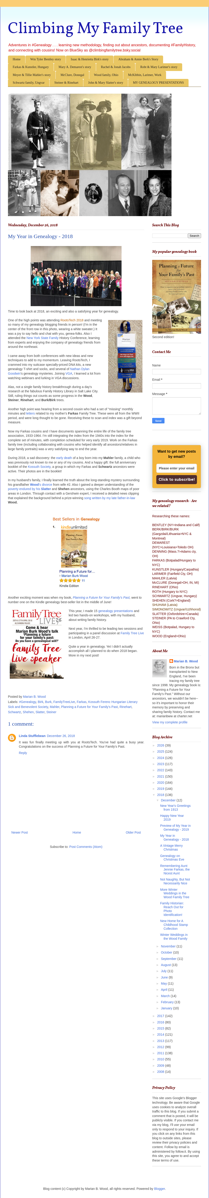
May (164, 983)
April (164, 989)
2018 (161, 795)
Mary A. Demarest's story (75, 67)
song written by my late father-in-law (109, 498)
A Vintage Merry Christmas (171, 847)
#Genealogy (27, 702)
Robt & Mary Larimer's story (158, 67)
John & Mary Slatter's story (105, 82)
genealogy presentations (115, 611)
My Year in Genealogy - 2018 (174, 837)
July (164, 971)
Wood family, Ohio (106, 75)
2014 (161, 1034)
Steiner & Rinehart (66, 82)
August (166, 965)
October (167, 952)
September (169, 959)
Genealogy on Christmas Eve (172, 857)
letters (30, 413)
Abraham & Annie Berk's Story (138, 59)
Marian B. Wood (186, 661)
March (166, 996)
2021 (161, 776)
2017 (161, 1016)
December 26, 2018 (61, 736)
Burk (48, 702)
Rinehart (125, 707)
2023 (161, 764)
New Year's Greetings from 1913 (175, 807)
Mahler (54, 707)
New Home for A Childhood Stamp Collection (174, 924)
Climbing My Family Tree (95, 29)
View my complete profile (169, 722)
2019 (161, 789)
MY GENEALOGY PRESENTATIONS (158, 82)
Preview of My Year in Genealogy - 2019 (175, 827)
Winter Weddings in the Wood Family (174, 936)
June (165, 977)
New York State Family (43, 338)
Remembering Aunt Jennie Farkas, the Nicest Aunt (175, 869)
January (167, 1008)
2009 (161, 1065)
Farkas (82, 702)
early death (64, 458)
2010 (161, 1059)
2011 (161, 1053)
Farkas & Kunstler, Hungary (31, 67)
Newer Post (19, 832)
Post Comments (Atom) (85, 847)
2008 (161, 1072)
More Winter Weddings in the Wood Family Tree (174, 893)
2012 (161, 1047)
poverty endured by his (24, 489)
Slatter (46, 489)
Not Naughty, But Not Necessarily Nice (175, 881)
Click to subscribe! (177, 479)
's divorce (41, 484)
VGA (68, 373)
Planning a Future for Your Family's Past (101, 597)
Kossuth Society (39, 466)
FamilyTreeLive (64, 702)
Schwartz (14, 712)
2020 (161, 782)
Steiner (51, 712)
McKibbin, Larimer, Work (145, 75)
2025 (161, 751)
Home (16, 59)
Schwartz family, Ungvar (29, 82)
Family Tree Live (132, 633)
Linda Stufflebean (32, 736)
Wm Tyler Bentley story (45, 59)
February (167, 1002)
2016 (161, 1022)
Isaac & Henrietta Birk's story (90, 59)
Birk (40, 702)
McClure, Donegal (72, 75)
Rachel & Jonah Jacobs (115, 67)
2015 (161, 1028)
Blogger (159, 1189)
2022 (161, 770)
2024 (161, 758)
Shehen (28, 712)
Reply (23, 753)
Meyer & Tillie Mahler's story (32, 75)
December (168, 800)
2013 (161, 1041)
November (168, 946)
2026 (161, 745)
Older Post (133, 832)
